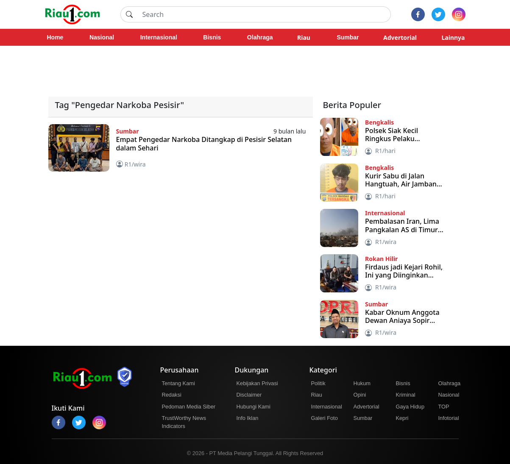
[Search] (264, 14)
